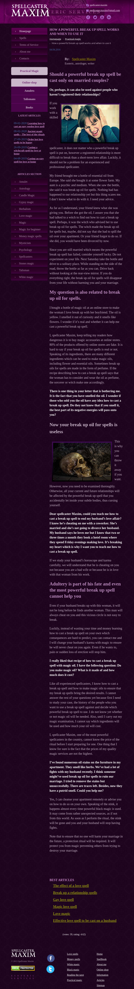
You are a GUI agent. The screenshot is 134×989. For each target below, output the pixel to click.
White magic (26, 277)
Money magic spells (30, 236)
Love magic (25, 215)
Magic (22, 222)
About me (25, 51)
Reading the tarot (75, 975)
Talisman (24, 270)
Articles (100, 980)
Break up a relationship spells (75, 892)
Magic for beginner (30, 229)
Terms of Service (28, 44)
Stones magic (26, 263)
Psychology (25, 249)
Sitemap (101, 985)
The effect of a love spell (71, 885)
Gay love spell (63, 899)
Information (102, 975)
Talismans (29, 99)
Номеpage (25, 31)
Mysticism (25, 242)
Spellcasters (25, 256)
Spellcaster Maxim (84, 59)
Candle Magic (27, 195)
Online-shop (29, 82)
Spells (22, 37)
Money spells (73, 959)
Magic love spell (65, 906)
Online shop (103, 969)
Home (100, 954)
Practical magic (74, 980)
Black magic (73, 969)
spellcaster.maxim (98, 5)
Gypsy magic (26, 202)
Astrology (24, 188)
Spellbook (102, 959)
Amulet (23, 181)
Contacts (24, 58)
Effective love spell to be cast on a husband (84, 920)
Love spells (72, 954)
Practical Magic (29, 70)
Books (29, 107)
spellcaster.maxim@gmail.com (105, 10)
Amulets (29, 90)
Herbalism (25, 208)
